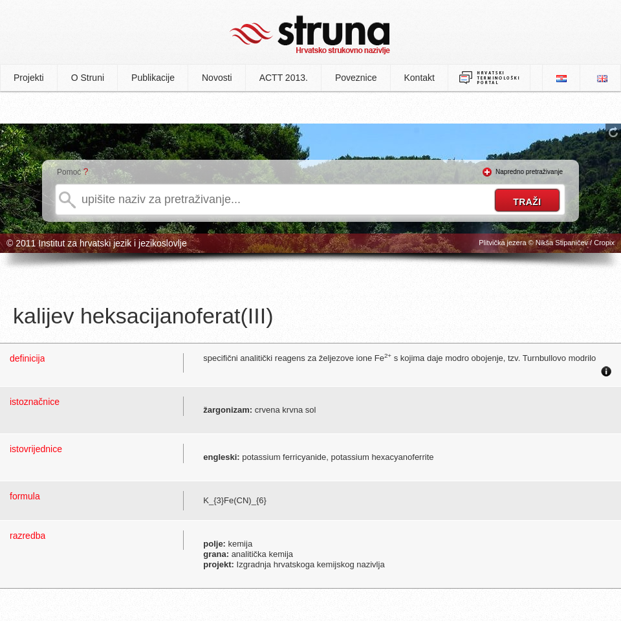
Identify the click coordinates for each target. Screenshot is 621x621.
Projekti (29, 77)
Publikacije (153, 77)
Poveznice (356, 77)
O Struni (87, 77)
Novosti (217, 77)
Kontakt (419, 77)
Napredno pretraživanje (529, 171)
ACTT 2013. (283, 77)
